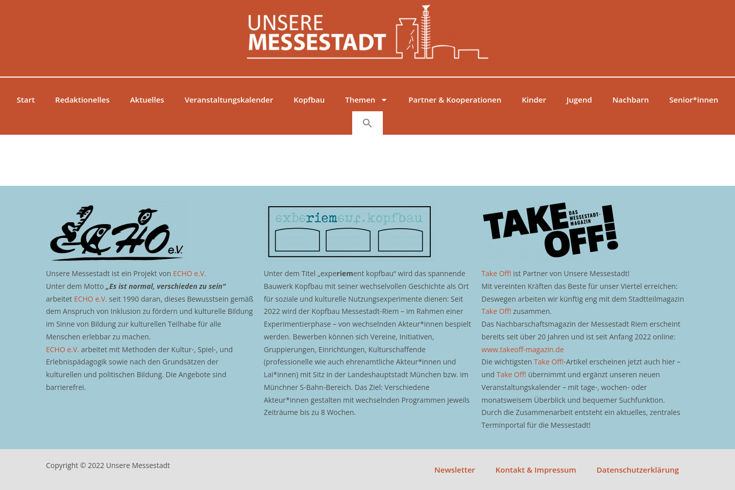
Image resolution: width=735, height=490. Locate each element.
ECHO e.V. (189, 273)
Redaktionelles (82, 99)
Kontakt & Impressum (536, 469)
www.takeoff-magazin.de (522, 349)
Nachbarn (630, 99)
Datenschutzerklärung (638, 469)
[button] (367, 123)
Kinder (534, 99)
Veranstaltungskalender (229, 99)
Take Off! (496, 273)
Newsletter (454, 469)
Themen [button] (366, 100)
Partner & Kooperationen (454, 99)
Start (26, 99)
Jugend (579, 99)
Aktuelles (147, 99)
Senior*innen (693, 99)
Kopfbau (309, 99)
